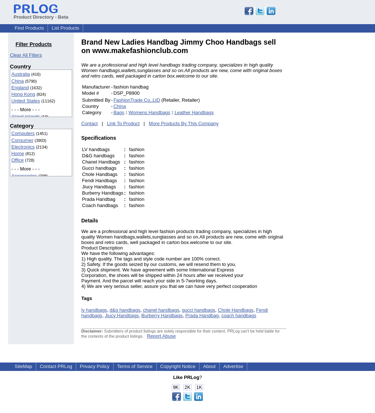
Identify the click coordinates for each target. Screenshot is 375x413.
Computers (23, 133)
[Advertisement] (336, 148)
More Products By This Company (184, 123)
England (20, 87)
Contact (89, 123)
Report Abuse (161, 336)
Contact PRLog (56, 366)
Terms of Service (135, 366)
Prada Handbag (202, 315)
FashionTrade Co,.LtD (137, 100)
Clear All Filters (26, 55)
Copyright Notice (178, 366)
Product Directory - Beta (41, 14)
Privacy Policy (94, 366)
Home (17, 153)
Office (17, 160)
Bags (119, 112)
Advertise (233, 366)
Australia (20, 74)
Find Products (29, 28)
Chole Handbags (235, 310)
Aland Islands (25, 116)
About (209, 366)
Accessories (24, 176)
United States (25, 101)
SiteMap (23, 366)
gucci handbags (198, 310)
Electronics (23, 147)
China (17, 81)
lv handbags (94, 310)
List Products (65, 28)
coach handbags (238, 315)
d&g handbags (124, 310)
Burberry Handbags (162, 315)
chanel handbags (161, 310)
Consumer (22, 140)
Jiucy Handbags (122, 315)
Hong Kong (23, 94)
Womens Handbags (149, 112)
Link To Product (123, 123)
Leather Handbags (194, 112)
